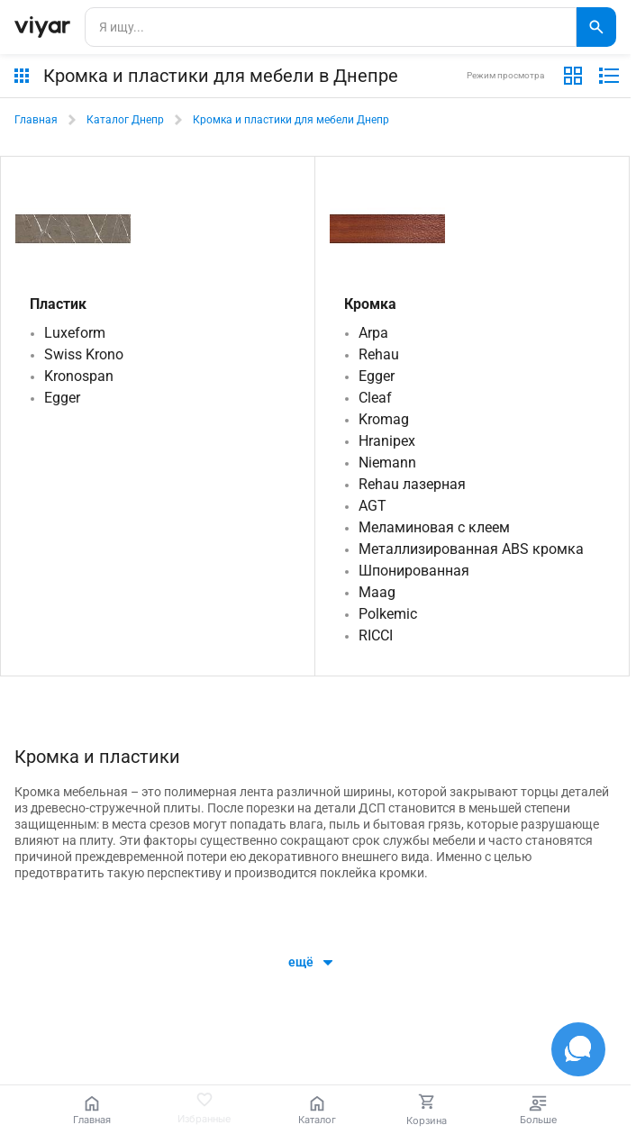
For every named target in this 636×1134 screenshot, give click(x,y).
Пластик (58, 304)
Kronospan (79, 376)
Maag (377, 592)
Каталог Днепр (125, 119)
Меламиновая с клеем (434, 527)
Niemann (387, 462)
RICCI (376, 635)
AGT (372, 505)
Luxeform (74, 332)
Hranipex (387, 440)
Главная (36, 119)
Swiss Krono (83, 354)
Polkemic (388, 613)
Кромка (370, 304)
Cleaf (375, 397)
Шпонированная (414, 570)
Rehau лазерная (412, 484)
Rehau (379, 354)
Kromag (384, 419)
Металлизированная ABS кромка (471, 549)
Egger (62, 397)
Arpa (373, 332)
